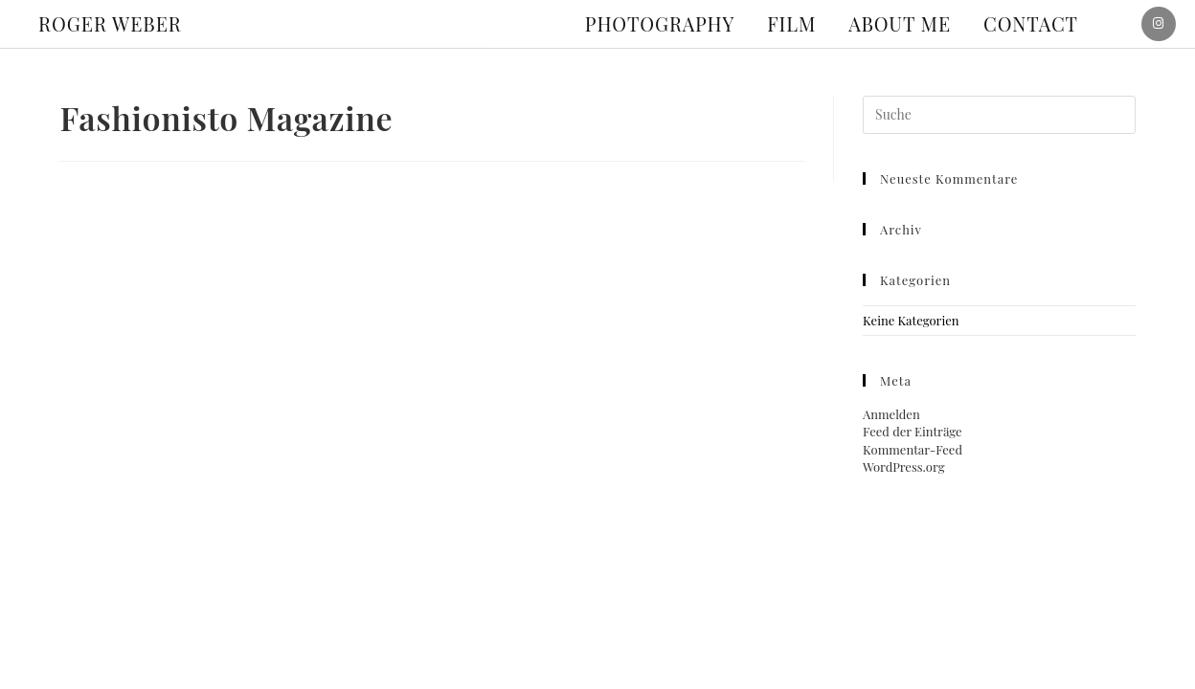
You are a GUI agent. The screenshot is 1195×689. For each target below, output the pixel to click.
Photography (660, 23)
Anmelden (891, 414)
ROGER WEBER (110, 23)
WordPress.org (903, 466)
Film (791, 23)
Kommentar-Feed (912, 449)
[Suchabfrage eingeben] (999, 115)
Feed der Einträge (912, 431)
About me (899, 23)
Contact (1030, 23)
